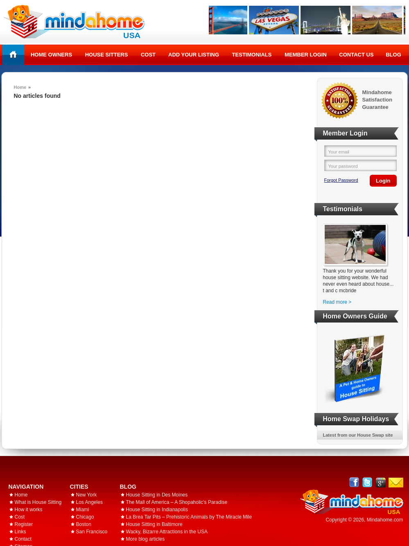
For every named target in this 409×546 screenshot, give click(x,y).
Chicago (85, 517)
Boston (83, 524)
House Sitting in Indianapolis (157, 509)
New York (86, 495)
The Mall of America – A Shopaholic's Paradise (177, 502)
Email (396, 482)
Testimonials (252, 55)
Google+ (380, 482)
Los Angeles (89, 502)
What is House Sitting (38, 502)
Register (24, 524)
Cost (148, 55)
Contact (23, 539)
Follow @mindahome (367, 482)
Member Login (306, 55)
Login (383, 181)
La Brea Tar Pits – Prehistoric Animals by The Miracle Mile (189, 517)
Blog (393, 55)
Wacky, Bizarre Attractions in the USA (167, 532)
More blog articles (145, 539)
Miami (82, 509)
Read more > (337, 302)
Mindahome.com (385, 520)
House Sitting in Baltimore (154, 524)
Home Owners (51, 55)
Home (13, 54)
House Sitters (106, 55)
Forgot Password (341, 180)
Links (20, 532)
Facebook (354, 482)
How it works (29, 509)
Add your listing (193, 55)
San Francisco (92, 532)
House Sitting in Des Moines (157, 495)
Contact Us (356, 55)
